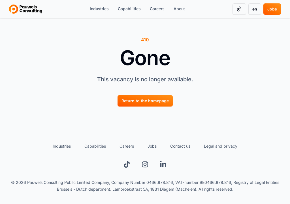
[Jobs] (272, 9)
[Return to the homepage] (145, 100)
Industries (99, 8)
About (179, 8)
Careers (157, 8)
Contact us (180, 146)
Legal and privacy (220, 146)
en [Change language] (254, 9)
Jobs (272, 9)
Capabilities (129, 8)
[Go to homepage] (25, 9)
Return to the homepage (145, 100)
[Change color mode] (239, 9)
